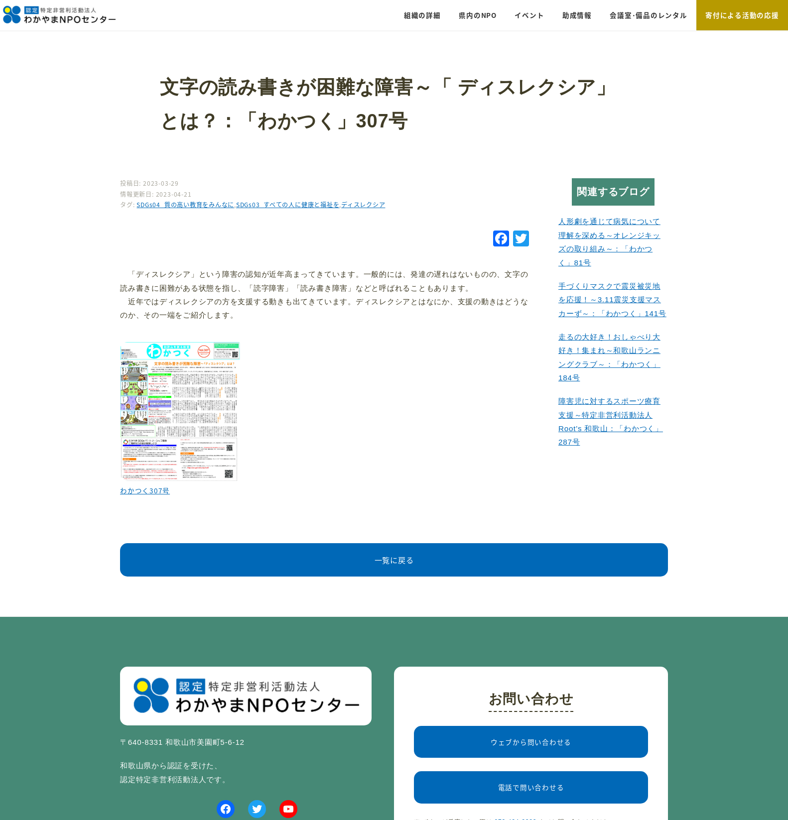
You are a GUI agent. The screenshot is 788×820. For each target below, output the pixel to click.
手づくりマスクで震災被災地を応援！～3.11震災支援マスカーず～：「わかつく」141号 (612, 300)
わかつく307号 (145, 490)
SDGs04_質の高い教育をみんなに (185, 204)
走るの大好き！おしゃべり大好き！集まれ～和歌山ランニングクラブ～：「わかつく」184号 (609, 357)
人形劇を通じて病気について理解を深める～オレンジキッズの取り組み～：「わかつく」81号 (609, 241)
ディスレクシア (363, 204)
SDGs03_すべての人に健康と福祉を (287, 204)
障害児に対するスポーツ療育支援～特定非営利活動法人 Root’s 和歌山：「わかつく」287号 (610, 421)
